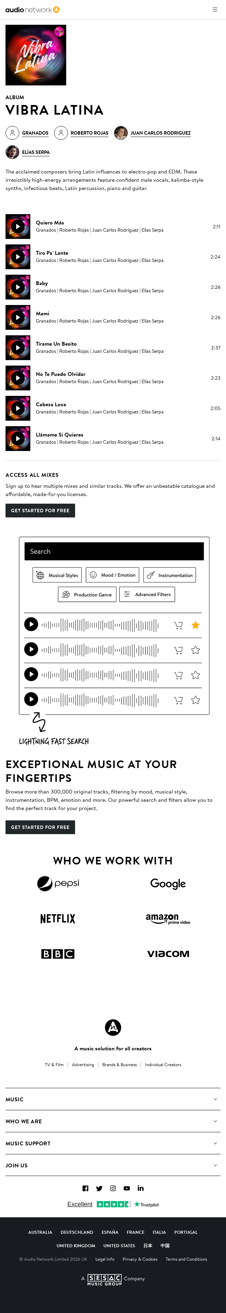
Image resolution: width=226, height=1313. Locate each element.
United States (119, 1245)
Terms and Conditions (186, 1259)
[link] (33, 9)
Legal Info (104, 1259)
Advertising (83, 1064)
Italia (159, 1232)
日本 (147, 1245)
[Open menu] (214, 9)
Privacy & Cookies (140, 1259)
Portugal (186, 1232)
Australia (40, 1232)
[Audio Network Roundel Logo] (113, 1027)
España (110, 1232)
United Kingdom (75, 1245)
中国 (165, 1245)
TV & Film (54, 1064)
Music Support (28, 1143)
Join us (17, 1165)
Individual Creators (163, 1064)
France (135, 1232)
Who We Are (24, 1121)
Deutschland (77, 1232)
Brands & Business (119, 1064)
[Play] (18, 226)
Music (14, 1099)
